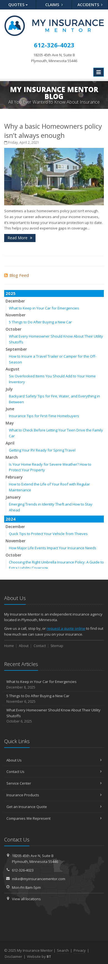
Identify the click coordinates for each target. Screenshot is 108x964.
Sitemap (57, 645)
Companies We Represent (54, 818)
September (16, 349)
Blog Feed (16, 275)
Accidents (90, 4)
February (14, 477)
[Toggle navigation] (98, 72)
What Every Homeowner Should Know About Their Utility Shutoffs (54, 715)
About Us (54, 760)
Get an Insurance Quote (54, 806)
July (9, 389)
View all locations (26, 898)
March (12, 457)
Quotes (18, 4)
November (16, 315)
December (15, 301)
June (10, 408)
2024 (11, 519)
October (13, 329)
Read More (19, 237)
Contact (40, 645)
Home (9, 645)
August (12, 369)
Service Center (54, 783)
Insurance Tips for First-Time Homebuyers (44, 415)
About (24, 645)
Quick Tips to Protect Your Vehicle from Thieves (48, 533)
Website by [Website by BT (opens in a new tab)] (39, 956)
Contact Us (54, 771)
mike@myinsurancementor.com (38, 878)
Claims (54, 4)
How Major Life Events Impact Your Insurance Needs (52, 547)
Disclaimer (13, 956)
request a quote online (66, 628)
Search (63, 950)
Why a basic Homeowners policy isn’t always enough (53, 130)
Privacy (80, 950)
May (10, 423)
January (13, 497)
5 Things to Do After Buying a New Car (40, 321)
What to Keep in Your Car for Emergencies (44, 308)
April (10, 443)
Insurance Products (54, 794)
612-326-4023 (23, 870)
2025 (11, 293)
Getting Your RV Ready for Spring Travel (42, 450)
